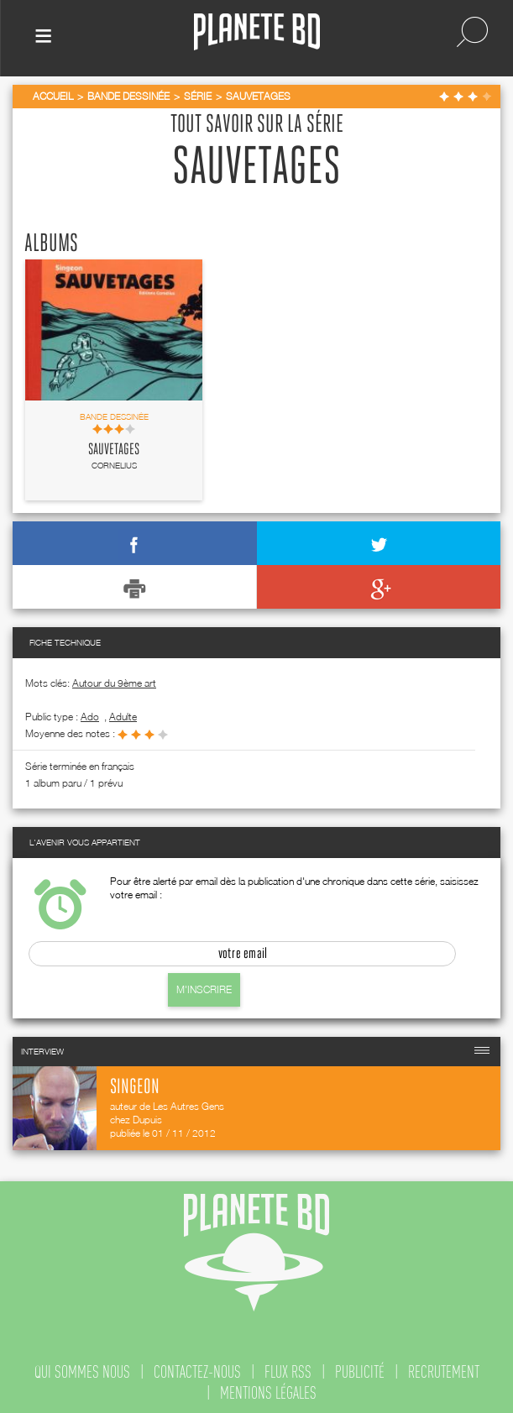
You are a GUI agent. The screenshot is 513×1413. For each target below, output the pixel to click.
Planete (257, 32)
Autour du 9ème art (114, 683)
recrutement (443, 1372)
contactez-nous (197, 1372)
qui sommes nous (82, 1372)
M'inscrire (204, 989)
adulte (123, 716)
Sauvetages (113, 450)
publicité (360, 1372)
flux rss (287, 1372)
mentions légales (268, 1393)
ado (90, 716)
